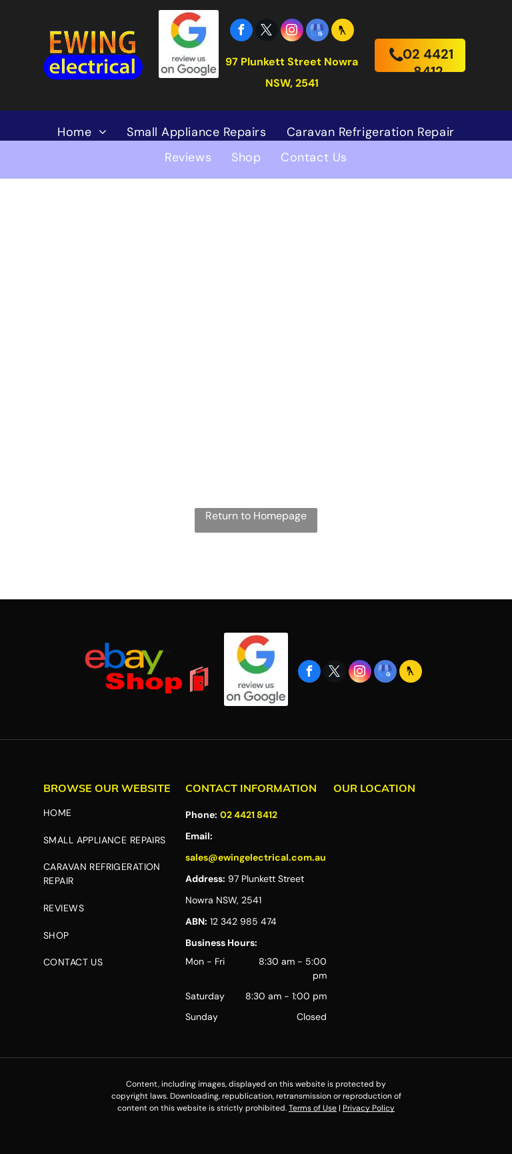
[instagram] (292, 32)
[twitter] (266, 32)
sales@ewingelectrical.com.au (255, 857)
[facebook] (241, 32)
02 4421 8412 (248, 815)
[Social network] (342, 32)
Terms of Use (313, 1108)
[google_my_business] (317, 32)
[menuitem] (82, 132)
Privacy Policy (369, 1108)
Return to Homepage (256, 516)
